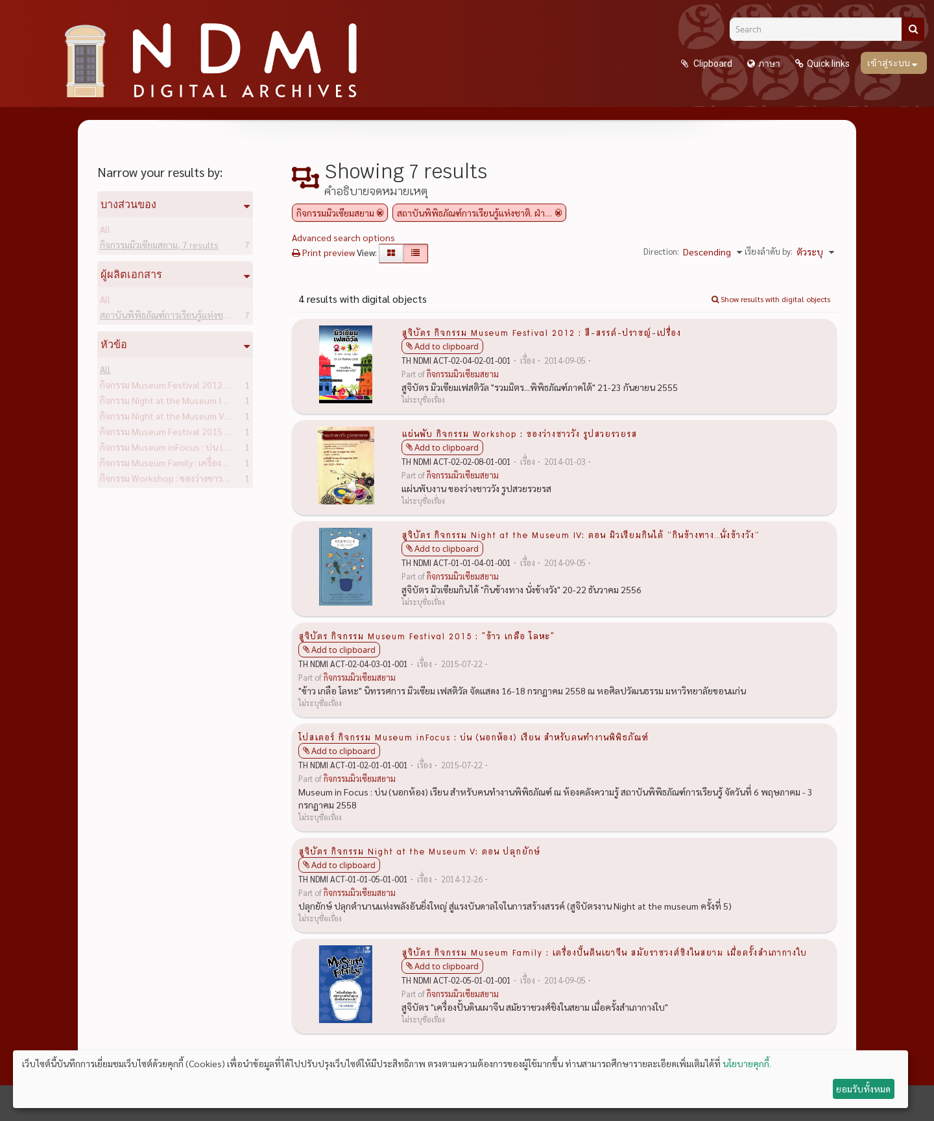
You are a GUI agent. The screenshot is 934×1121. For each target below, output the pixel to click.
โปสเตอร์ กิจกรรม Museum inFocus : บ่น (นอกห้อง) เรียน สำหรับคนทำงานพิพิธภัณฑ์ (473, 736)
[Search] (820, 29)
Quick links (828, 63)
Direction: (661, 251)
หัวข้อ (114, 344)
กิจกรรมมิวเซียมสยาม (159, 247)
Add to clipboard (446, 346)
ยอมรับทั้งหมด (863, 1088)
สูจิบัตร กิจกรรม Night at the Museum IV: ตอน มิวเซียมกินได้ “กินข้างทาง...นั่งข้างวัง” (580, 534)
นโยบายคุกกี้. (747, 1063)
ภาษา (769, 63)
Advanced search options (343, 237)
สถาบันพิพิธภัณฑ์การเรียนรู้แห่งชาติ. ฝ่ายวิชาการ (211, 317)
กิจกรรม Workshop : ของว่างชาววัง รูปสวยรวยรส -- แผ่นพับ (232, 480)
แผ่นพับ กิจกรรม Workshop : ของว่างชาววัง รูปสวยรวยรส (519, 433)
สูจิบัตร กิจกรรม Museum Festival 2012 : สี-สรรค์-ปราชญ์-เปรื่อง (541, 331)
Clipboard (711, 63)
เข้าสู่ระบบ (889, 63)
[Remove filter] (380, 212)
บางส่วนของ (128, 204)
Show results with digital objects (771, 299)
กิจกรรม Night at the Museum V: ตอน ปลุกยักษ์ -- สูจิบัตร (229, 418)
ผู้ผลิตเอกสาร (131, 274)
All (105, 231)
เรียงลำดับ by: (769, 251)
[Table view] (415, 253)
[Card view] (391, 253)
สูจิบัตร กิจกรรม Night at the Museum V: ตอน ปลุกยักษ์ (419, 850)
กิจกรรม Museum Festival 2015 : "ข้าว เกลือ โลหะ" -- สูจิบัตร (235, 434)
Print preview (323, 252)
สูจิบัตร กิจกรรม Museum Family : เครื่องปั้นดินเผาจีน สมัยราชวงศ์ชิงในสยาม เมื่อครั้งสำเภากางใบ (604, 951)
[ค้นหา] (913, 29)
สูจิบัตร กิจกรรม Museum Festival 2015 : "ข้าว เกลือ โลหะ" (426, 635)
